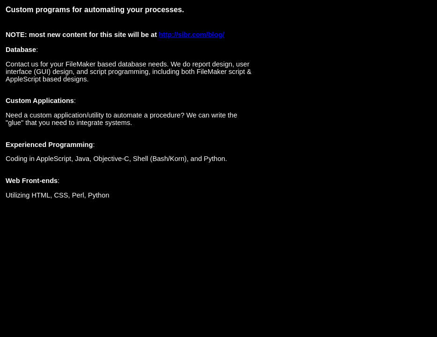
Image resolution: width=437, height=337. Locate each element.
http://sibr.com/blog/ (191, 34)
